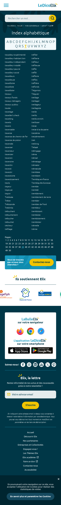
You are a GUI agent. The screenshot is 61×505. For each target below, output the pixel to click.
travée (8, 108)
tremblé (35, 190)
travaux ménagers (12, 101)
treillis (34, 115)
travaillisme (10, 83)
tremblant (36, 176)
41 (29, 247)
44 (39, 247)
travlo (7, 183)
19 (6, 243)
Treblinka (9, 208)
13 (35, 240)
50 (10, 250)
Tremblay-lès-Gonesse (41, 183)
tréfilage (8, 229)
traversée (9, 144)
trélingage (36, 151)
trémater (35, 165)
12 (32, 240)
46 (45, 247)
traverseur (9, 151)
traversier (9, 154)
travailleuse (10, 80)
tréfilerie (35, 58)
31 (45, 243)
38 (19, 247)
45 (42, 247)
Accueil (19, 26)
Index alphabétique (32, 26)
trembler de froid (39, 204)
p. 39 (51, 26)
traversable (10, 129)
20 (10, 243)
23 (19, 243)
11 (29, 240)
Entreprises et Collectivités (30, 444)
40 (26, 247)
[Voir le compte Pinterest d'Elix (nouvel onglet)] (54, 364)
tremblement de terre (41, 197)
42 (32, 247)
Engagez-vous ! (30, 449)
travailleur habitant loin (15, 58)
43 (36, 247)
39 (23, 247)
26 (29, 243)
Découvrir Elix (30, 436)
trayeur (8, 186)
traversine (9, 161)
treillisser (36, 122)
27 (32, 243)
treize (34, 126)
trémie (34, 229)
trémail (35, 158)
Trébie (8, 201)
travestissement (12, 179)
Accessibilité (30, 469)
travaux (8, 94)
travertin (9, 165)
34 (6, 247)
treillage (35, 97)
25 (26, 243)
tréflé (34, 72)
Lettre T (44, 26)
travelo (8, 122)
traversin (9, 158)
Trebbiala (9, 197)
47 (49, 247)
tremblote (36, 215)
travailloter (9, 90)
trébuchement (11, 215)
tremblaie (36, 172)
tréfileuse (36, 65)
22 (16, 243)
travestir (8, 172)
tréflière (35, 83)
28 (36, 243)
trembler (35, 201)
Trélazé (35, 147)
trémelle (35, 225)
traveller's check (12, 115)
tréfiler (35, 55)
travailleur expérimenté (15, 55)
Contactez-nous (41, 262)
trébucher (9, 218)
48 (52, 247)
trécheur (9, 225)
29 (39, 243)
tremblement (37, 193)
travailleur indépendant (15, 62)
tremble (35, 186)
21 (13, 243)
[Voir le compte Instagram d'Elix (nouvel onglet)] (29, 364)
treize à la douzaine (40, 129)
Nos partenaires (30, 440)
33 (52, 243)
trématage (36, 161)
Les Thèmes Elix (30, 453)
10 (25, 240)
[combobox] (30, 18)
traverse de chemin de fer (16, 136)
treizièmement (38, 136)
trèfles (34, 80)
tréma (34, 154)
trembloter (36, 222)
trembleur (36, 208)
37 (16, 247)
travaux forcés (11, 97)
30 (42, 243)
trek (33, 140)
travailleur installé (12, 65)
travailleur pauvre (12, 69)
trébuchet (9, 222)
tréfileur (35, 62)
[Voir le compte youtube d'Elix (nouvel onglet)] (41, 364)
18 (51, 240)
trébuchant (10, 211)
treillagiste (36, 108)
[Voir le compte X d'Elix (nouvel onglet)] (47, 364)
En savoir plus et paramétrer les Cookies (30, 496)
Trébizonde (10, 204)
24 (23, 243)
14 (38, 240)
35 (10, 247)
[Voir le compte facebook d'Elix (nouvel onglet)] (23, 364)
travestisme (10, 176)
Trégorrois (36, 90)
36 (13, 247)
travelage (9, 112)
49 (6, 250)
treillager (36, 101)
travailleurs (9, 76)
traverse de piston (13, 140)
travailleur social (12, 72)
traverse (8, 133)
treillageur (36, 104)
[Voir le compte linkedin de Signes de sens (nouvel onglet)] (35, 364)
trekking (35, 144)
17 (48, 240)
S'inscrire (30, 405)
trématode (36, 169)
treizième (36, 133)
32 (49, 243)
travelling (9, 119)
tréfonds (35, 87)
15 (42, 240)
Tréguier (35, 94)
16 (45, 240)
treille (34, 112)
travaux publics (11, 104)
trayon (8, 193)
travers (8, 126)
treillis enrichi (37, 119)
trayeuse (9, 190)
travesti (8, 169)
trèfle (34, 69)
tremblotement (38, 218)
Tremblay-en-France (40, 179)
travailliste (9, 87)
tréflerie (35, 76)
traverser (9, 147)
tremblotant (37, 211)
